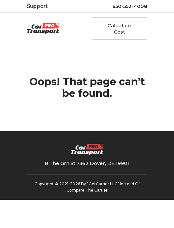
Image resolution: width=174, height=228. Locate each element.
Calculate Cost (119, 28)
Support (37, 6)
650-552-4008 (129, 6)
